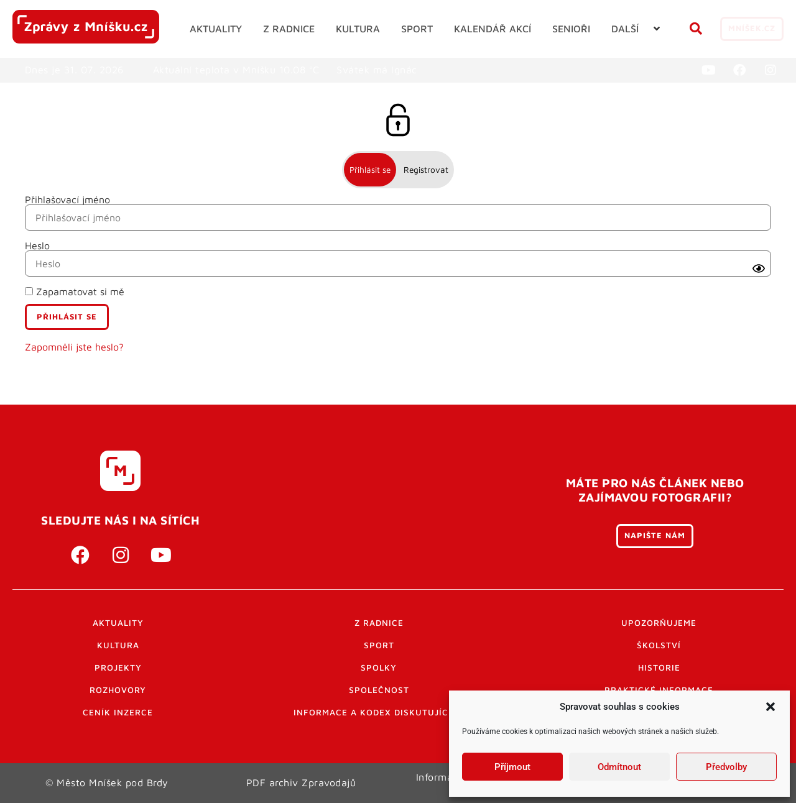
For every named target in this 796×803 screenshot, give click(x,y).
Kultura (118, 645)
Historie (659, 667)
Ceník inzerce (118, 712)
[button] (770, 706)
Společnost (379, 690)
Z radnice (379, 623)
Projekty (118, 667)
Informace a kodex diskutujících (379, 712)
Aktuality (118, 623)
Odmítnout (619, 767)
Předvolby (726, 767)
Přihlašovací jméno (67, 199)
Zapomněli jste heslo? (74, 346)
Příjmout (512, 767)
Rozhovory (118, 690)
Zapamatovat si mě (74, 291)
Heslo (37, 245)
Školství (659, 645)
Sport (379, 645)
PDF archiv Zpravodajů (301, 782)
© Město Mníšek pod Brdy (107, 782)
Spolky (379, 667)
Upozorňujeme (658, 623)
